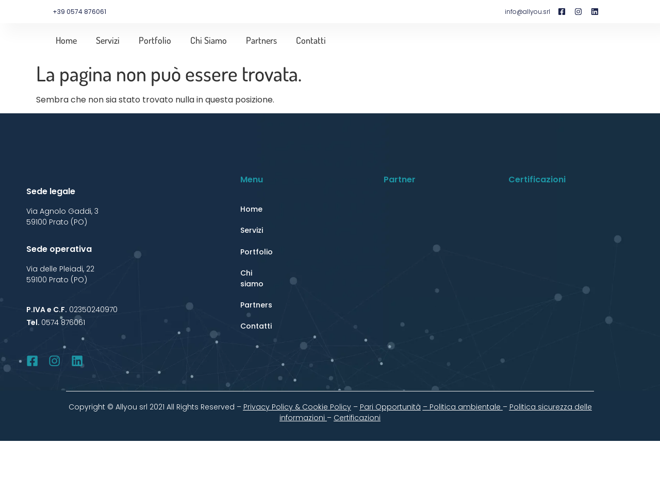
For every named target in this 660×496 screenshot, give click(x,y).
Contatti (311, 40)
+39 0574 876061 (79, 11)
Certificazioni (357, 418)
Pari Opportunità (390, 407)
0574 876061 (63, 322)
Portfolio (155, 40)
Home (66, 40)
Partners (261, 40)
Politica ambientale (466, 407)
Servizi (108, 40)
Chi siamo (208, 40)
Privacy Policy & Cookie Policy (297, 407)
